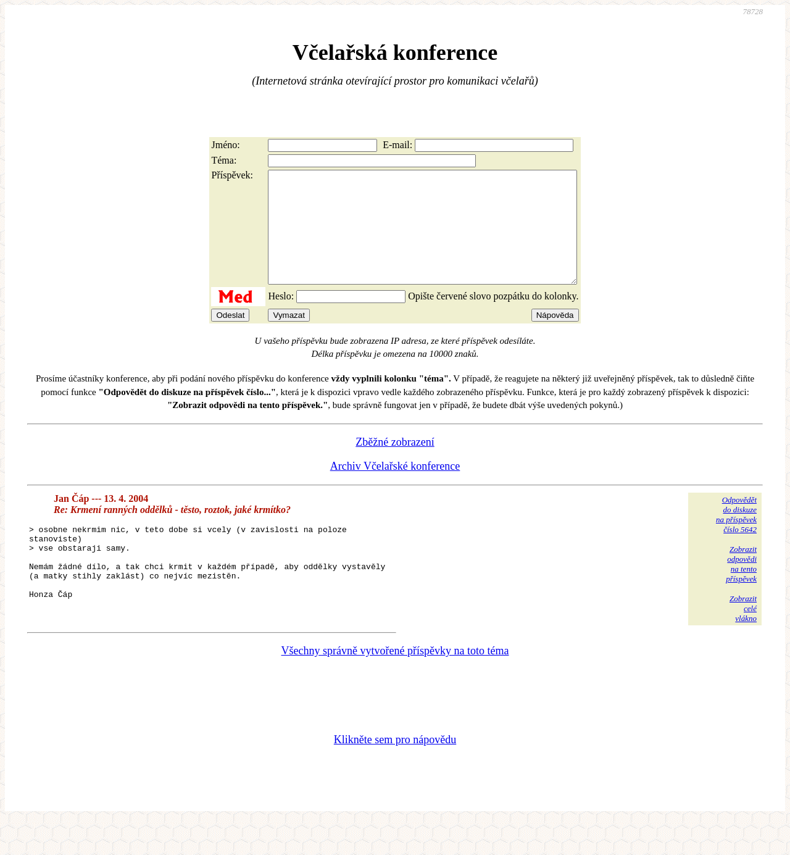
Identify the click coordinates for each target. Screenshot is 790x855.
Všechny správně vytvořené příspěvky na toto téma (395, 683)
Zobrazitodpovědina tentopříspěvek (741, 586)
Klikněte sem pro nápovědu (395, 772)
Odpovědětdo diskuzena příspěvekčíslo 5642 (736, 536)
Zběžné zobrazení (395, 464)
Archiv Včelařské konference (395, 488)
